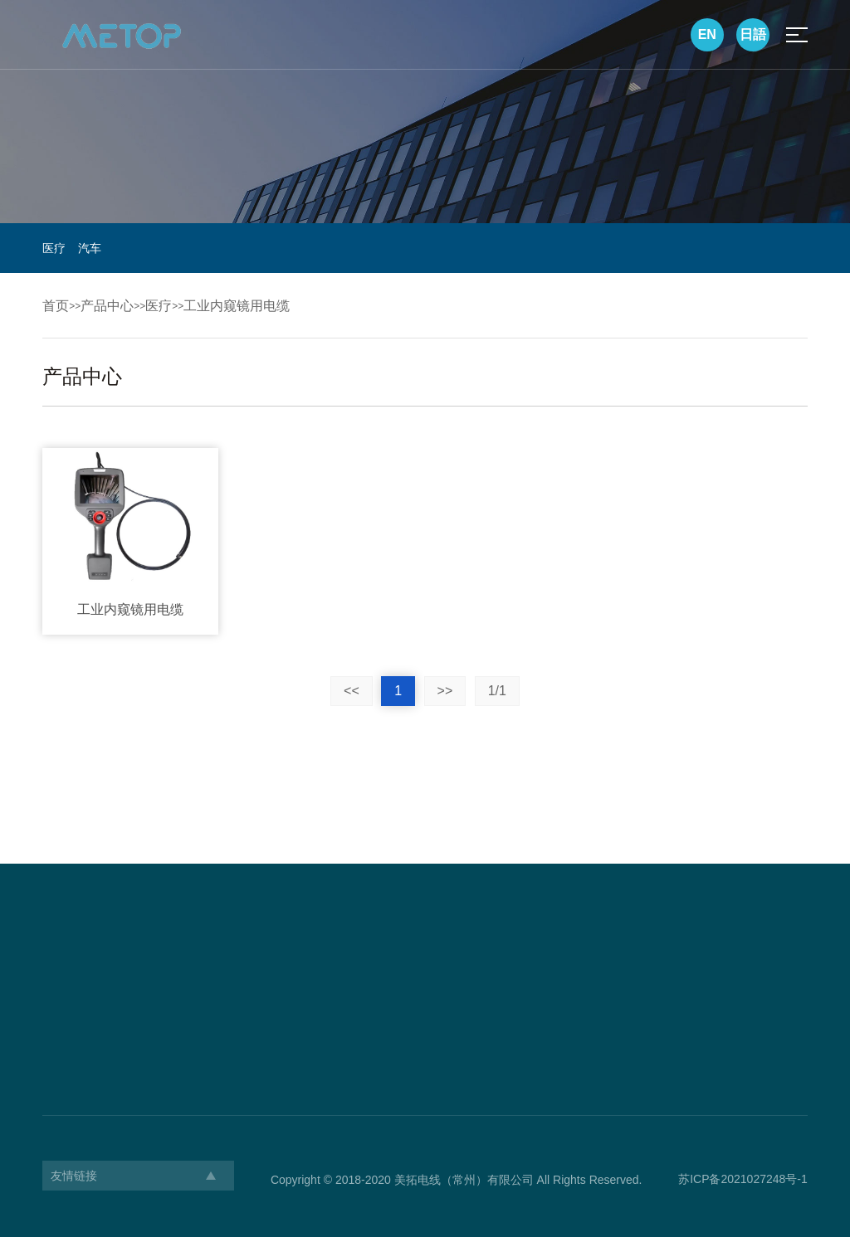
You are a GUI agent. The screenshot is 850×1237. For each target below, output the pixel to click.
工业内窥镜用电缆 (236, 306)
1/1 (497, 691)
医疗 (54, 248)
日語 (753, 34)
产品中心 (107, 306)
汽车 (89, 248)
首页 (55, 306)
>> (445, 691)
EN (707, 34)
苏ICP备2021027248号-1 (743, 1179)
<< (351, 691)
